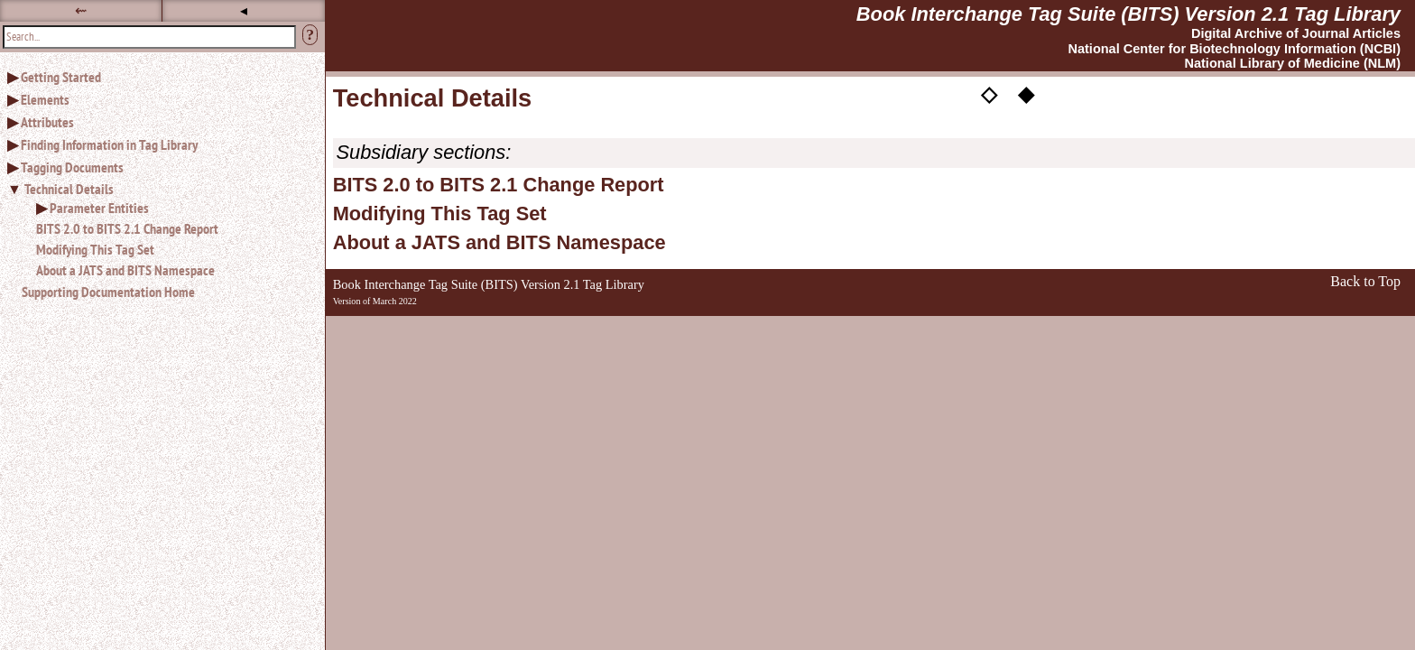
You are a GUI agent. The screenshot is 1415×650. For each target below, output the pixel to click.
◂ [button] (243, 10)
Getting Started (61, 77)
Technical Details (69, 189)
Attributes (47, 122)
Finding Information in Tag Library (109, 144)
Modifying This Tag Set (95, 249)
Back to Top (1365, 281)
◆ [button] (1026, 93)
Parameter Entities (99, 208)
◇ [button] (989, 93)
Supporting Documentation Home (108, 292)
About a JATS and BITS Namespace (125, 270)
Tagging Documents (72, 167)
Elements (45, 99)
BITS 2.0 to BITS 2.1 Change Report (127, 228)
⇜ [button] (81, 10)
